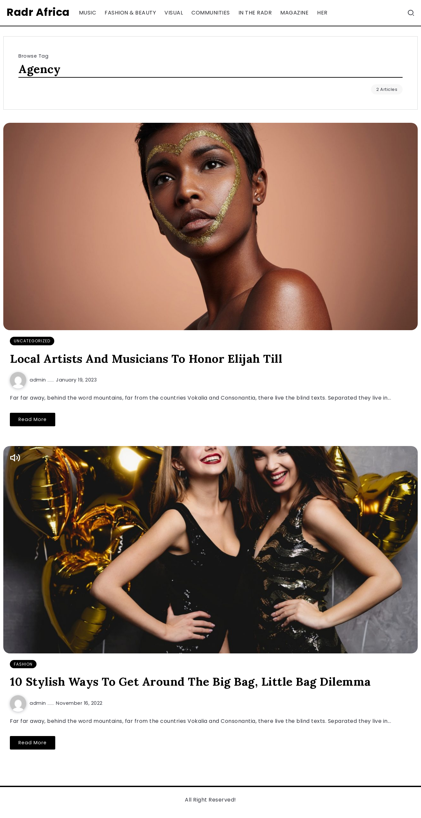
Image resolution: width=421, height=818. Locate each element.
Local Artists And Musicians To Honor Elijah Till (146, 358)
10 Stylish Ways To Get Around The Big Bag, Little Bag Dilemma (190, 681)
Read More (32, 419)
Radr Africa (38, 12)
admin (38, 380)
